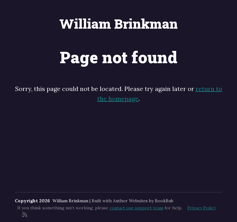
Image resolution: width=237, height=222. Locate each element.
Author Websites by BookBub (143, 201)
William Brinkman (118, 23)
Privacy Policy (201, 208)
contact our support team (136, 208)
